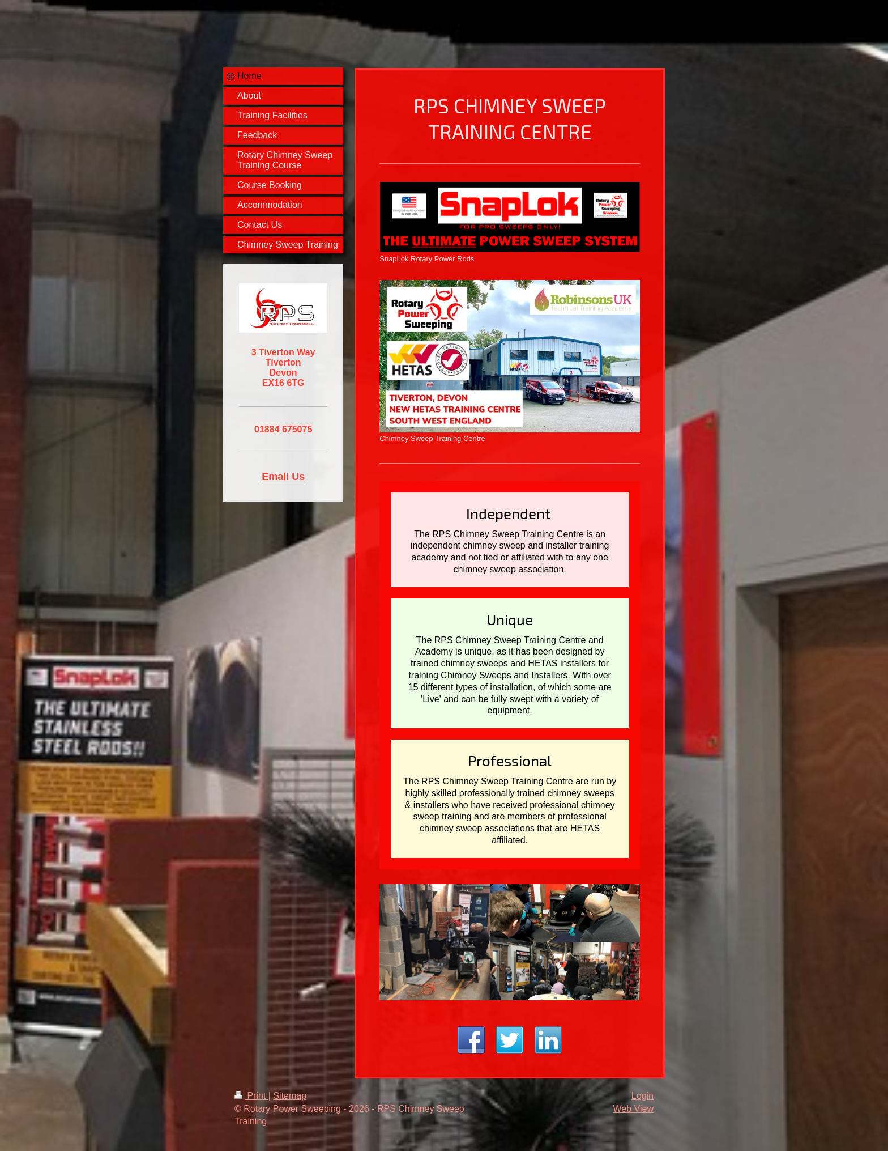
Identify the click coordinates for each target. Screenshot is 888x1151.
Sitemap (289, 1096)
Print (251, 1096)
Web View (633, 1109)
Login (642, 1096)
